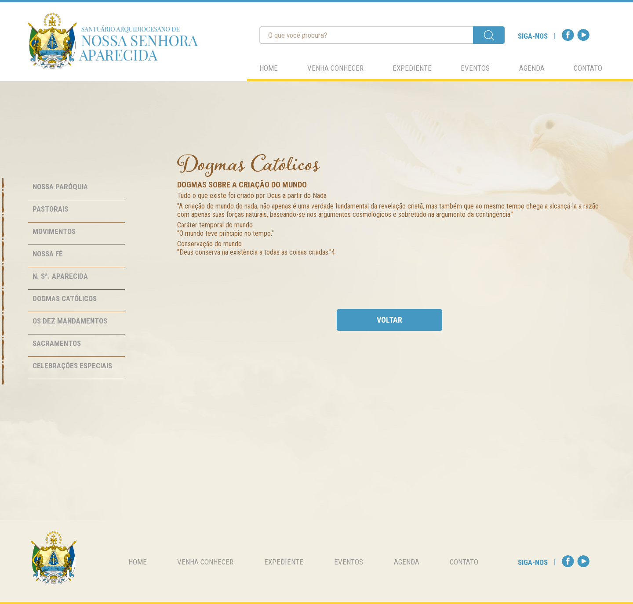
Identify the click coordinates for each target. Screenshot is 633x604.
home (268, 68)
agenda (532, 68)
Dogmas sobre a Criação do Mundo (242, 184)
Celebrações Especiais (72, 365)
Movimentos (54, 231)
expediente (412, 68)
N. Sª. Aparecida (60, 276)
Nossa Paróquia (60, 186)
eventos (475, 68)
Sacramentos (57, 343)
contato (588, 68)
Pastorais (50, 209)
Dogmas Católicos (65, 298)
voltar (389, 319)
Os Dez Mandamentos (70, 320)
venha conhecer (335, 68)
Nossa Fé (48, 253)
